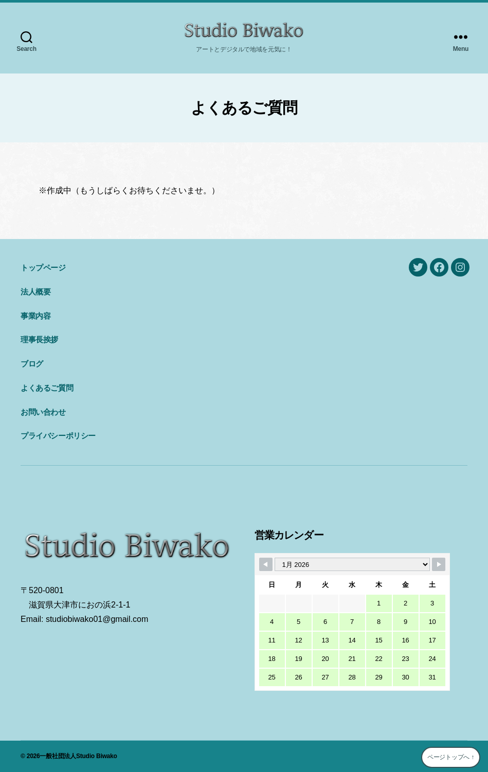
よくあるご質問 (47, 387)
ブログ (32, 363)
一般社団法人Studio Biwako (78, 756)
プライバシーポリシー (58, 435)
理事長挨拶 (39, 339)
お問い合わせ (43, 412)
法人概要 (35, 291)
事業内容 (35, 315)
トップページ (43, 267)
